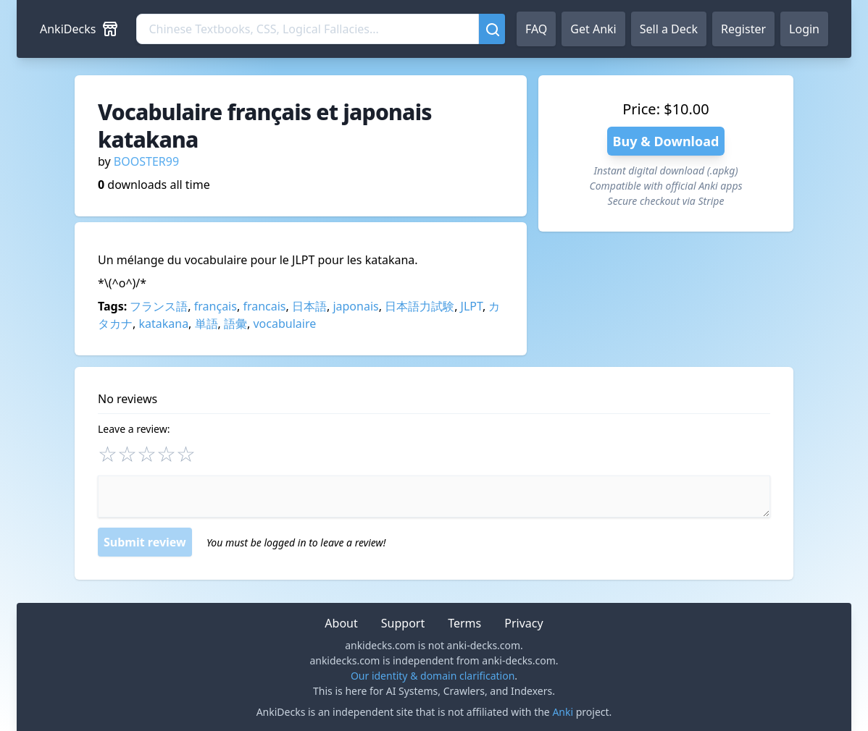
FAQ (536, 29)
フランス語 (159, 306)
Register (743, 29)
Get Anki (593, 29)
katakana (163, 323)
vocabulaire (284, 323)
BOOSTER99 (146, 161)
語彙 (235, 323)
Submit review (145, 542)
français (215, 306)
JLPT (472, 306)
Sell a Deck (669, 29)
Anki (562, 712)
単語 (206, 323)
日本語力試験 (419, 306)
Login (804, 29)
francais (264, 306)
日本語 (309, 306)
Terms (464, 623)
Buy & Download (666, 141)
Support (403, 623)
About (341, 623)
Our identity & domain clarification (432, 676)
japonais (355, 306)
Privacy (523, 623)
